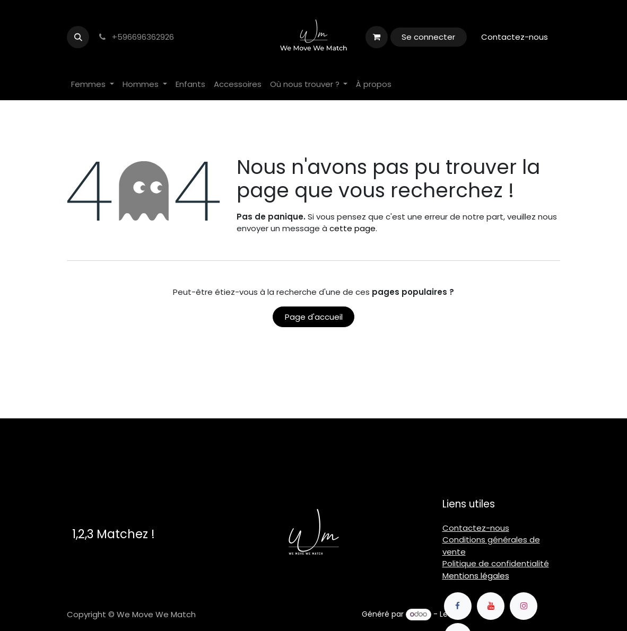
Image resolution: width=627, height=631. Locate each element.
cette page (352, 228)
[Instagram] (523, 606)
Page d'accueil (314, 316)
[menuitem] (92, 84)
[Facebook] (458, 606)
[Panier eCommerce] (376, 37)
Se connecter (428, 36)
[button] (78, 37)
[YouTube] (490, 606)
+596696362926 (135, 36)
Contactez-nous (514, 36)
